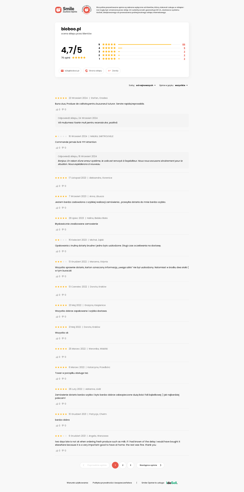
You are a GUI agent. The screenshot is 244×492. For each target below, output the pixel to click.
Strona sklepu (93, 70)
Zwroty (113, 70)
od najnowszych (144, 85)
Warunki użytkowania (77, 482)
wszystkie (180, 85)
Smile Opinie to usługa (159, 482)
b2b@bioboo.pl (70, 70)
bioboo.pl (71, 29)
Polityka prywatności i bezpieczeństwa (112, 482)
